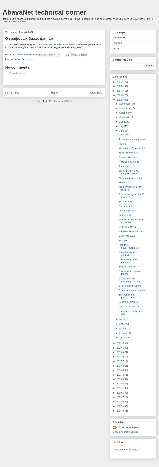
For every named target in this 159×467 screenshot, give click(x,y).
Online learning (126, 206)
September (125, 117)
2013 (119, 379)
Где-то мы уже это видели (128, 261)
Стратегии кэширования (132, 290)
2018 (119, 356)
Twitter (116, 48)
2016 (119, 365)
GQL (7, 47)
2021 (119, 343)
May (121, 319)
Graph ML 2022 (127, 235)
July (121, 126)
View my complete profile (126, 432)
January (123, 337)
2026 (119, 82)
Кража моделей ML (129, 152)
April (122, 324)
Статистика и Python (130, 285)
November (125, 108)
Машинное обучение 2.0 (132, 148)
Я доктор (123, 166)
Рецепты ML (125, 215)
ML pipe (123, 240)
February (124, 333)
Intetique (117, 43)
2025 (119, 86)
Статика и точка (127, 227)
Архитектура (28, 59)
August (123, 121)
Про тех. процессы (129, 306)
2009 (119, 397)
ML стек (123, 143)
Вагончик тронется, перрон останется (129, 172)
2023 (119, 95)
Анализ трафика (127, 210)
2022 (119, 100)
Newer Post (12, 92)
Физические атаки (128, 157)
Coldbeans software (127, 427)
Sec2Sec (123, 182)
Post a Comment (17, 73)
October (123, 112)
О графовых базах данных (129, 253)
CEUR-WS (124, 134)
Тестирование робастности (127, 296)
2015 (119, 370)
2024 (119, 90)
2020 (119, 347)
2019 (119, 352)
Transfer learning (127, 266)
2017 (119, 361)
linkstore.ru (134, 449)
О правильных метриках (132, 231)
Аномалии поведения (130, 178)
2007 (119, 406)
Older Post (96, 92)
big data (17, 59)
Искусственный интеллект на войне (130, 280)
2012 (119, 383)
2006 (119, 410)
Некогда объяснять (129, 161)
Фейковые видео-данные (132, 139)
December (125, 103)
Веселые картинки (128, 302)
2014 (119, 374)
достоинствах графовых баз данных (57, 44)
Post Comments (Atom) (60, 101)
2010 (119, 392)
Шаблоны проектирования (129, 246)
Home (54, 92)
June (122, 130)
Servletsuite (119, 37)
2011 (119, 388)
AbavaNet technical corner (44, 12)
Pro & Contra (125, 201)
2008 (119, 401)
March (122, 328)
